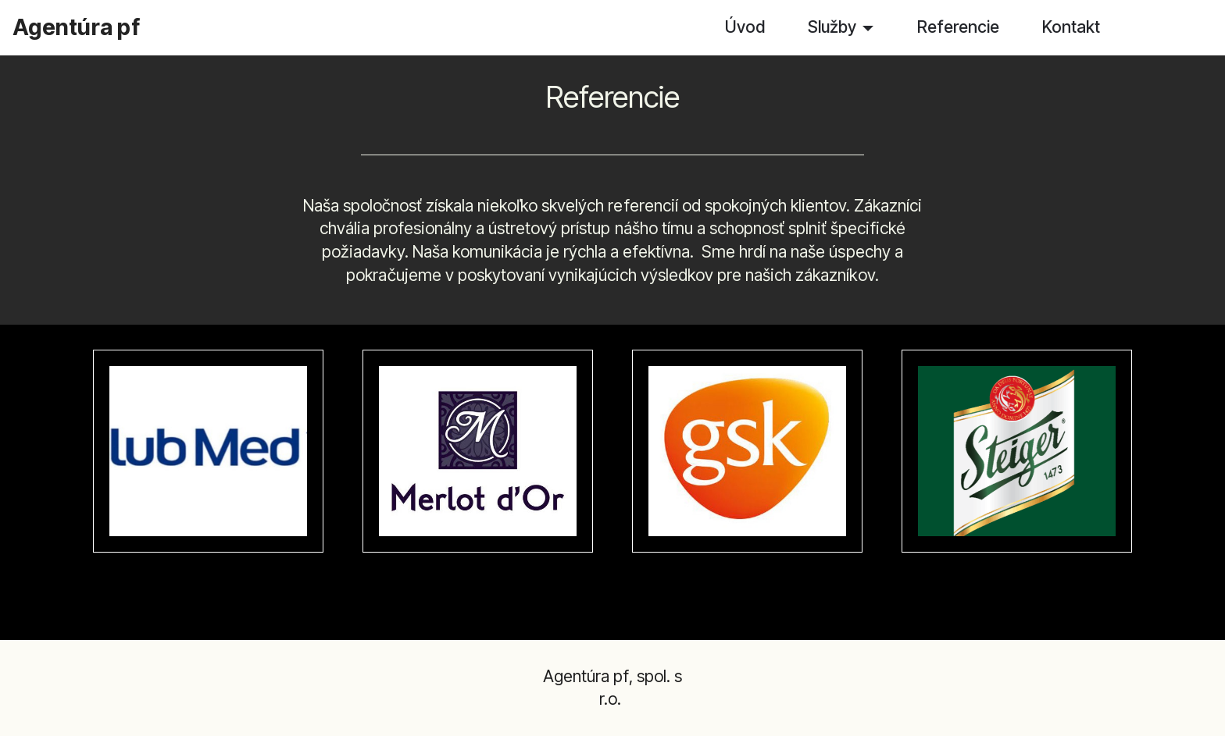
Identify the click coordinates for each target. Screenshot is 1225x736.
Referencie (958, 26)
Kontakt (1071, 26)
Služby (832, 26)
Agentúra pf (76, 27)
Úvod (745, 26)
